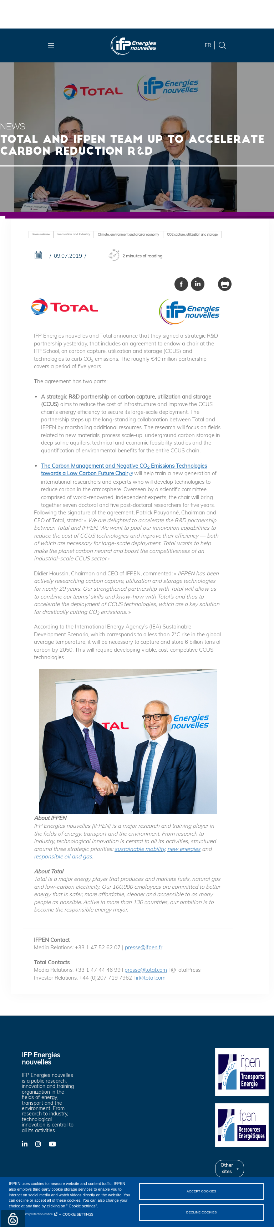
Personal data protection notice (31, 1214)
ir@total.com (151, 977)
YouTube (55, 1143)
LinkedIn (28, 1143)
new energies (184, 849)
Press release (41, 234)
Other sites (226, 1168)
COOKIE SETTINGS (77, 1214)
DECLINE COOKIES (201, 1212)
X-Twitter (42, 1146)
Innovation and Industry (73, 234)
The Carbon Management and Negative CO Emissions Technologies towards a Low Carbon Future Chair (124, 469)
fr (208, 45)
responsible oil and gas (63, 856)
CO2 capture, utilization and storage (192, 234)
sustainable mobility (140, 849)
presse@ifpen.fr (143, 947)
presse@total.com (146, 969)
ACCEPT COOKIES (201, 1191)
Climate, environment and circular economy (128, 234)
